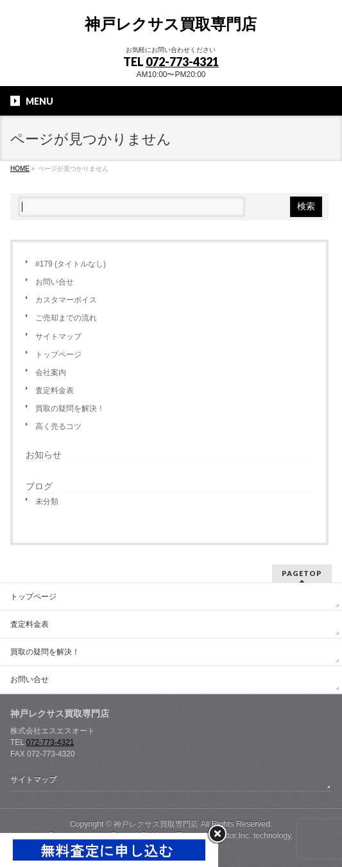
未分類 (46, 501)
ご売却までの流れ (66, 317)
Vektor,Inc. (233, 835)
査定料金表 (54, 390)
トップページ (58, 354)
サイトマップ (58, 336)
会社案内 (50, 372)
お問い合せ (54, 281)
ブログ (39, 486)
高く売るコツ (58, 426)
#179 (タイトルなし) (70, 263)
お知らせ (44, 455)
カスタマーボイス (66, 299)
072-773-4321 (182, 62)
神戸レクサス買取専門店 (171, 24)
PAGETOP (302, 573)
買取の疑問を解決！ (70, 408)
